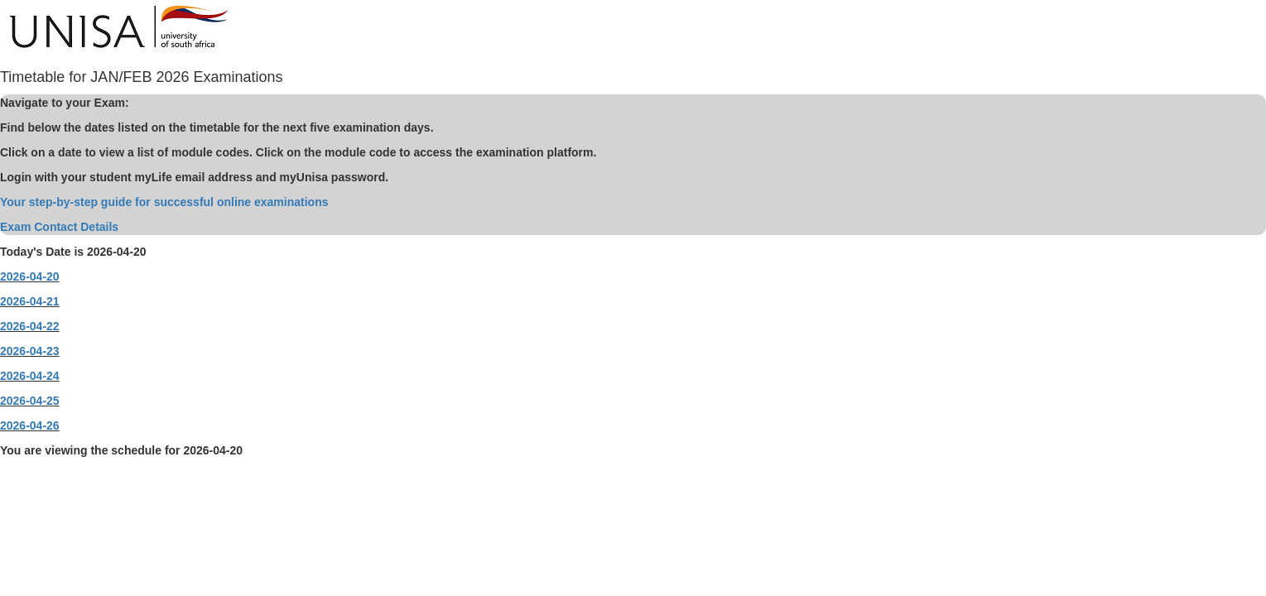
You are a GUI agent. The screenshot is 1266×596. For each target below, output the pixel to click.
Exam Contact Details (59, 226)
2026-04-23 (30, 351)
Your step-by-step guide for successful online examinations (164, 202)
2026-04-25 (30, 400)
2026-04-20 (30, 276)
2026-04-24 (30, 375)
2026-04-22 (30, 326)
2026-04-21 (30, 301)
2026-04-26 (30, 425)
